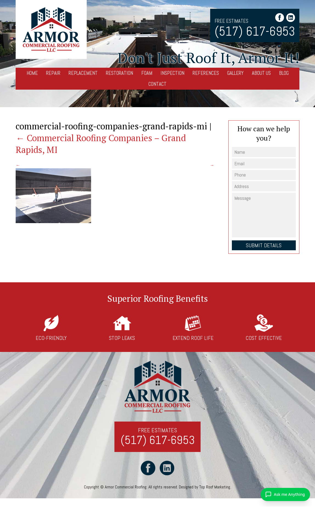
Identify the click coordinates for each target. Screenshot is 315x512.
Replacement (83, 73)
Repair (53, 73)
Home (32, 73)
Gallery (235, 73)
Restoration (119, 73)
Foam (146, 73)
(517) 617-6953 (255, 31)
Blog (284, 73)
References (206, 73)
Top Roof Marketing (214, 487)
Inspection (172, 73)
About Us (261, 73)
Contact (157, 84)
